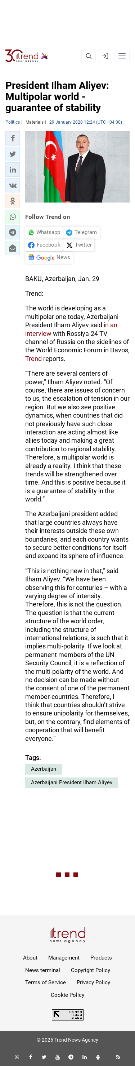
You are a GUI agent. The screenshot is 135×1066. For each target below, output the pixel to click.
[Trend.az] (26, 55)
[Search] (88, 56)
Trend (33, 358)
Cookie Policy (67, 995)
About (30, 958)
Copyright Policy (90, 970)
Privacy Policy (93, 982)
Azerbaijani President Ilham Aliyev (71, 782)
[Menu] (122, 56)
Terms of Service (45, 982)
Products (101, 958)
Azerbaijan (43, 769)
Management (64, 958)
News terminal (42, 970)
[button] (13, 138)
